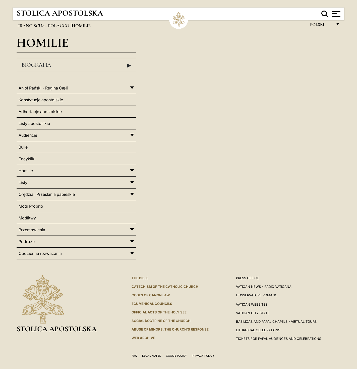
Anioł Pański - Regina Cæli (43, 87)
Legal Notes (151, 355)
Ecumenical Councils (152, 304)
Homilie (26, 170)
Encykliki (27, 158)
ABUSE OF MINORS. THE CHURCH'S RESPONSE (170, 329)
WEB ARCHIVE (143, 338)
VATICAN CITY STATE (252, 313)
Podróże (27, 241)
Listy (23, 182)
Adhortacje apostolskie (40, 111)
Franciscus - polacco (43, 25)
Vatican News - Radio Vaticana (263, 287)
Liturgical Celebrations (258, 330)
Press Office (247, 278)
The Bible (140, 278)
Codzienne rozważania (40, 253)
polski (321, 26)
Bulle (23, 147)
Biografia (76, 65)
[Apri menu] (335, 14)
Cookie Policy (176, 355)
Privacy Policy (203, 355)
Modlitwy (27, 217)
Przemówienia (32, 229)
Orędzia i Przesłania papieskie (47, 194)
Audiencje (28, 135)
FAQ (134, 355)
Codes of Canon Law (151, 295)
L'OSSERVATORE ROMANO (256, 295)
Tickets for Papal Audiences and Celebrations (278, 339)
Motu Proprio (31, 206)
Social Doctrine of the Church (161, 321)
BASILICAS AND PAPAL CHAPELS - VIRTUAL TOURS (276, 321)
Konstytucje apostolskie (41, 99)
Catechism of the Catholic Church (165, 287)
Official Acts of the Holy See (159, 312)
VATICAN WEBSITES (251, 304)
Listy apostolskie (34, 123)
